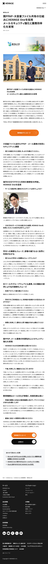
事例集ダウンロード (27, 133)
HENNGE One (41, 8)
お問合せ (25, 442)
